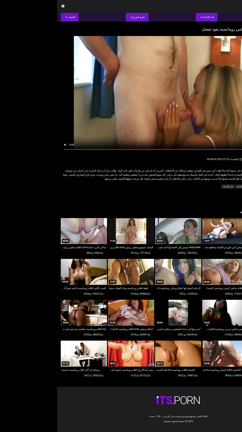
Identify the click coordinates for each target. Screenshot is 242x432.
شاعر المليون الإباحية (188, 186)
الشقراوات (206, 186)
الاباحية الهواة (220, 186)
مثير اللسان (170, 186)
